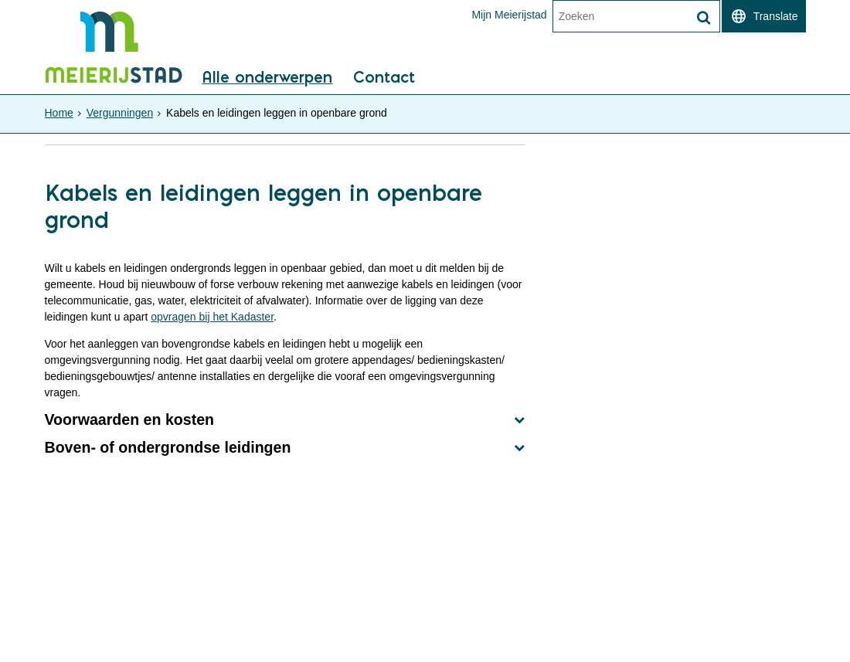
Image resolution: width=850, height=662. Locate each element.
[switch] (764, 16)
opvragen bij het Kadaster (212, 317)
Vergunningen (120, 113)
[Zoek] (704, 17)
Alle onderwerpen (267, 78)
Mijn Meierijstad (508, 14)
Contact (384, 78)
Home (59, 113)
